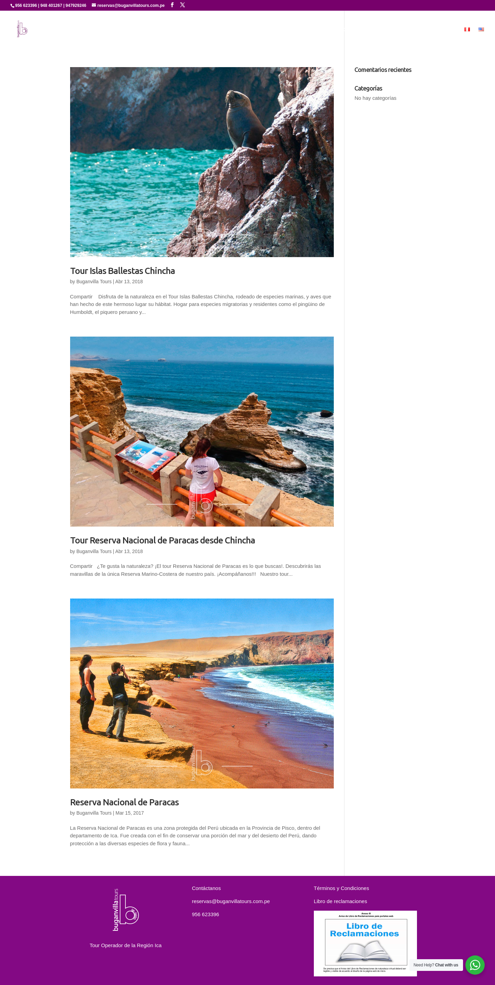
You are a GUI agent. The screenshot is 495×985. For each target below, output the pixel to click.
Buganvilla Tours (93, 281)
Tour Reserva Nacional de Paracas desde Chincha (162, 540)
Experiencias (335, 30)
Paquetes (379, 30)
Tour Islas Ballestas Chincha (122, 271)
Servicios (300, 30)
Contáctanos (416, 30)
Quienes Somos (261, 30)
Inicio (226, 30)
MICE (449, 30)
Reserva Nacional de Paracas (124, 802)
